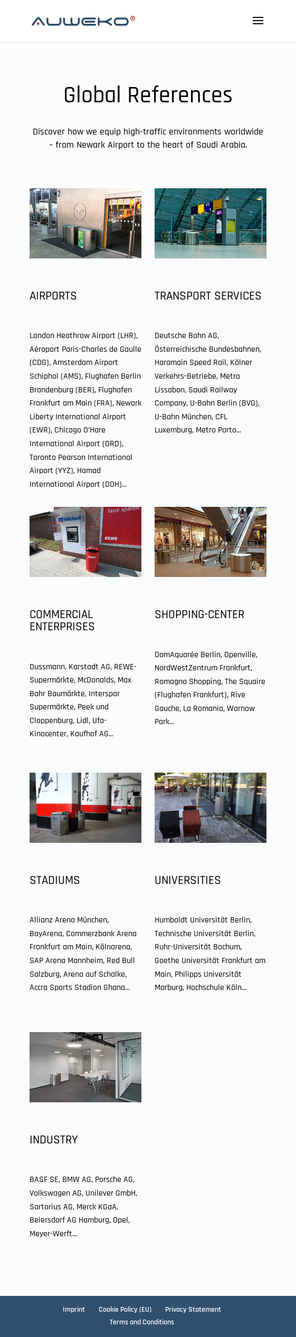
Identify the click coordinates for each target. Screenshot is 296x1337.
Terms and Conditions (142, 1322)
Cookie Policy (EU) (125, 1309)
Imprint (74, 1309)
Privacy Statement (193, 1309)
